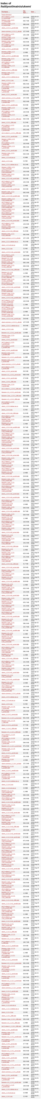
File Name (5, 12)
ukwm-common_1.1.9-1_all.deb (11, 1072)
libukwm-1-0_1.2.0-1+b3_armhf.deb (7, 490)
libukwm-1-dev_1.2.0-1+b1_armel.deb (8, 640)
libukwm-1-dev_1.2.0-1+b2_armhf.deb (8, 598)
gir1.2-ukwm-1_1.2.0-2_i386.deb (11, 388)
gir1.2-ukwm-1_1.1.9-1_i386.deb (11, 1026)
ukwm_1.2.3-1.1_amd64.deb (10, 56)
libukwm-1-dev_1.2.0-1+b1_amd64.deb (8, 623)
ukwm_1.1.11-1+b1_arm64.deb (11, 921)
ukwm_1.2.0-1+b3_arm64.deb (11, 497)
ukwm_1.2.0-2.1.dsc (8, 329)
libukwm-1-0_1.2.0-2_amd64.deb (11, 357)
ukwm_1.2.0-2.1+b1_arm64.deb (11, 318)
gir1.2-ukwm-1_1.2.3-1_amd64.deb (8, 111)
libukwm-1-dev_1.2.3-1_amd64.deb (8, 101)
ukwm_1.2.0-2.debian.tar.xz (10, 406)
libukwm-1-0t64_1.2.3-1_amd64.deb (8, 108)
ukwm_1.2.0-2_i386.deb (9, 381)
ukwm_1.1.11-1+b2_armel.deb (11, 812)
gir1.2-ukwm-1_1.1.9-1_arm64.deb (8, 1085)
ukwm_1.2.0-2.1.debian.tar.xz (10, 325)
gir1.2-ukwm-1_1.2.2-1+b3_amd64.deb (8, 203)
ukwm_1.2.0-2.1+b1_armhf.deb (11, 287)
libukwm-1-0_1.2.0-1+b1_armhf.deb (7, 675)
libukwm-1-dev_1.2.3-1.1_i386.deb (8, 73)
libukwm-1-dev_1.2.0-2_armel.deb (8, 360)
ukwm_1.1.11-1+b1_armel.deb (11, 868)
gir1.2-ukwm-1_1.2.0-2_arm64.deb (8, 343)
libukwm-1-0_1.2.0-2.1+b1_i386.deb (7, 273)
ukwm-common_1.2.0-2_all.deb (11, 364)
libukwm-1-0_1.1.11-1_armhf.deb (11, 980)
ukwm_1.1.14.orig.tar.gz (9, 788)
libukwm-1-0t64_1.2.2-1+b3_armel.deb (8, 210)
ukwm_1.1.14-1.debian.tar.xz (10, 781)
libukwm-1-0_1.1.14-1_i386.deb (11, 732)
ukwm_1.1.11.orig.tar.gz (9, 1005)
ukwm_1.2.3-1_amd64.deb (10, 105)
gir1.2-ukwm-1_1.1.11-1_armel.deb (8, 970)
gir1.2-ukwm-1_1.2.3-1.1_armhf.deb (8, 17)
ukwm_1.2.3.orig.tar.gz (8, 157)
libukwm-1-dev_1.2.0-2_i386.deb (11, 395)
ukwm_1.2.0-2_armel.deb (9, 371)
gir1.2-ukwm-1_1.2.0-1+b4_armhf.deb (8, 451)
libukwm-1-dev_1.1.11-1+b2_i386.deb (8, 823)
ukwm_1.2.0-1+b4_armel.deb (10, 455)
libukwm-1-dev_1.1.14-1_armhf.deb (8, 742)
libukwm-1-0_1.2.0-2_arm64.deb (11, 332)
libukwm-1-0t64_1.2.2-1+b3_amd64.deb (8, 199)
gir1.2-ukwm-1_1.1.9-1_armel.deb (8, 1054)
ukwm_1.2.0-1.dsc (7, 704)
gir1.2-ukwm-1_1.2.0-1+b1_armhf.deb (8, 665)
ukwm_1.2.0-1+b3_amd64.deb (11, 511)
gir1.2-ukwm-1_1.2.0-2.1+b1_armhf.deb (8, 283)
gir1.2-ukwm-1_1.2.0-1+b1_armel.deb (8, 648)
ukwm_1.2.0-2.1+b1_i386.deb (10, 269)
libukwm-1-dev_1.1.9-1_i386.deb (11, 1019)
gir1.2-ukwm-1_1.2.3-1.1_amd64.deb (8, 45)
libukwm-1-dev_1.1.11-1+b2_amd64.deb (8, 795)
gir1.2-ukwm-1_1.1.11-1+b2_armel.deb (8, 816)
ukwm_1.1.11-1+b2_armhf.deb (11, 837)
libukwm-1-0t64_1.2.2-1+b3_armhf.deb (8, 168)
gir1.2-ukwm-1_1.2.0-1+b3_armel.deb (8, 525)
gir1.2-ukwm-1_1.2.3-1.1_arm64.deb (8, 34)
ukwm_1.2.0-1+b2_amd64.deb (11, 581)
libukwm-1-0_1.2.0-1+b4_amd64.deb (7, 430)
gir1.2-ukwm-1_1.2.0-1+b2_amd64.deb (8, 591)
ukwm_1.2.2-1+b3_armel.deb (10, 220)
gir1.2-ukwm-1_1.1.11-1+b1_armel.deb (8, 872)
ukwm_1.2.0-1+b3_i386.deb (10, 546)
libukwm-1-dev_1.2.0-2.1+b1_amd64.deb (8, 294)
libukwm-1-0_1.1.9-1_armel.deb (11, 1051)
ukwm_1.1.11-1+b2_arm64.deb (11, 833)
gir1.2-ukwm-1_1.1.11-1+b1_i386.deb (8, 889)
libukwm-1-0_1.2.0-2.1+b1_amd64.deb (7, 304)
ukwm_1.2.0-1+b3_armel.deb (10, 532)
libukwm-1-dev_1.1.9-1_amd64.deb (8, 1033)
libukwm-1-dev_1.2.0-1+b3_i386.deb (8, 539)
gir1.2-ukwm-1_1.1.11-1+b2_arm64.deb (8, 851)
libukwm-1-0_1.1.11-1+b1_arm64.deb (8, 924)
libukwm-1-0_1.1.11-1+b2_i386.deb (8, 819)
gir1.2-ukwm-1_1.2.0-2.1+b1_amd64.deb (8, 301)
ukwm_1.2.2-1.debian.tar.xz (10, 241)
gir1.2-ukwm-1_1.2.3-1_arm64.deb (8, 126)
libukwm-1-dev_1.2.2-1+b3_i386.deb (8, 234)
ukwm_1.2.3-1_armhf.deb (9, 150)
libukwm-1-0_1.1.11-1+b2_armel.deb (8, 809)
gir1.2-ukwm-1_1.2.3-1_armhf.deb (8, 143)
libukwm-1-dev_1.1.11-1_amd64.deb (8, 949)
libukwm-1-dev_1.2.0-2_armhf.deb (8, 385)
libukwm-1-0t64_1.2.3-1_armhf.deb (8, 147)
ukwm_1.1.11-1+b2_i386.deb (10, 826)
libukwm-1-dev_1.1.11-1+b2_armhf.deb (8, 847)
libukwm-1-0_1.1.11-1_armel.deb (11, 963)
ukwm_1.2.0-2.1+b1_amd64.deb (11, 297)
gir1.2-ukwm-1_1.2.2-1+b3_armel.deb (8, 213)
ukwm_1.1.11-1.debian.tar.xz (10, 1009)
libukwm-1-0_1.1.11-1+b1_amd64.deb (8, 914)
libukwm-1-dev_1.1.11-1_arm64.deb (8, 994)
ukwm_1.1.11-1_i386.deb (9, 931)
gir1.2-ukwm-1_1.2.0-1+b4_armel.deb (8, 462)
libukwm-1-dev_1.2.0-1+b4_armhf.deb (8, 441)
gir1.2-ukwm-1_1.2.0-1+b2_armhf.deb (8, 605)
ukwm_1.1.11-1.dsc (7, 1012)
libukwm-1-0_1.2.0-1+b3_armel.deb (7, 535)
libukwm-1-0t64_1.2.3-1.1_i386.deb (8, 66)
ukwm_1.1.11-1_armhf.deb (10, 973)
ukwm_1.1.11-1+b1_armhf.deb (11, 879)
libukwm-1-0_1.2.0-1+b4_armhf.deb (7, 444)
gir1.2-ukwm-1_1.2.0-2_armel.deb (8, 367)
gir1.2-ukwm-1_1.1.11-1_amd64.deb (8, 956)
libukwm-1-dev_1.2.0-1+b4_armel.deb (8, 458)
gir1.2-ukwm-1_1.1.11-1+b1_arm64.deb (8, 917)
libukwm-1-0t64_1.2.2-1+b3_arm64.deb (8, 185)
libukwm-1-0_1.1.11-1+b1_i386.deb (8, 893)
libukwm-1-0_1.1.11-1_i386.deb (11, 938)
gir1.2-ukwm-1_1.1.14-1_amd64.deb (8, 774)
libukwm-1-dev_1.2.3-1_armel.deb (8, 90)
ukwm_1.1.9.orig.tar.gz (8, 1093)
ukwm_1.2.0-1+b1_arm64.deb (11, 679)
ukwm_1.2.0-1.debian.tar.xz (10, 697)
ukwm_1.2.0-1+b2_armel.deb (10, 567)
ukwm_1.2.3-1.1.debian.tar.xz (10, 77)
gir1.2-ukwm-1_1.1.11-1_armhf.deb (8, 984)
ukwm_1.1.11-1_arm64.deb (10, 991)
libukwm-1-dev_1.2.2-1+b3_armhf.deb (8, 175)
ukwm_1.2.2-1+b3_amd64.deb (11, 196)
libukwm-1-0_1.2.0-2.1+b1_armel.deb (7, 259)
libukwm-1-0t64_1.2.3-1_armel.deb (8, 83)
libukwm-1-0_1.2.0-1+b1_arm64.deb (7, 682)
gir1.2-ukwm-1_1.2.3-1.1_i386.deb (8, 62)
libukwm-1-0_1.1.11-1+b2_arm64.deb (8, 858)
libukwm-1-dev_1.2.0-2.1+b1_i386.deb (8, 266)
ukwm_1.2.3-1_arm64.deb (9, 136)
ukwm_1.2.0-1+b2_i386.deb (10, 564)
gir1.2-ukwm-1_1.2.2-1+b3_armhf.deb (8, 171)
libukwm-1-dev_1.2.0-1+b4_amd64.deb (8, 437)
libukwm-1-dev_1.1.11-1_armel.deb (8, 966)
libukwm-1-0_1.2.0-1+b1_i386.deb (7, 654)
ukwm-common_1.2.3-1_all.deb (11, 98)
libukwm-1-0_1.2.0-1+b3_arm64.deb (7, 504)
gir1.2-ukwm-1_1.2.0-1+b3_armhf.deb (8, 486)
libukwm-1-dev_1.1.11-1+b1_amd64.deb (8, 910)
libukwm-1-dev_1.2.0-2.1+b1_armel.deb (8, 262)
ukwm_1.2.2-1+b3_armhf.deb (10, 178)
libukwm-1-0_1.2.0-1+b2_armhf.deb (7, 602)
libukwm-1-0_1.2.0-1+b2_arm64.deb (7, 619)
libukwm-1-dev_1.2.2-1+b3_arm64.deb (8, 192)
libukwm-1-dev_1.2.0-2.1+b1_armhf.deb (8, 280)
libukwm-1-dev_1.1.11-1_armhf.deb (8, 977)
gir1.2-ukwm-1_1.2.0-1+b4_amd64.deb (8, 434)
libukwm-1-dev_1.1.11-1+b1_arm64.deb (8, 928)
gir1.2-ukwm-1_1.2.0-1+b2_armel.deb (8, 574)
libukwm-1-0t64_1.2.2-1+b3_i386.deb (8, 227)
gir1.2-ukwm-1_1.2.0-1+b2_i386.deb (8, 556)
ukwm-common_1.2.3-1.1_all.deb (12, 31)
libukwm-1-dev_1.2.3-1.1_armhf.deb (8, 20)
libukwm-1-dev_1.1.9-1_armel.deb (8, 1047)
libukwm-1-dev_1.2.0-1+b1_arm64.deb (8, 690)
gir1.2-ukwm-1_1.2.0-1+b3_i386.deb (8, 542)
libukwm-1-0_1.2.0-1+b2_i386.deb (7, 560)
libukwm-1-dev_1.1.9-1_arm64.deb (8, 1078)
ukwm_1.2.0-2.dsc (7, 409)
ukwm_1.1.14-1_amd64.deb (10, 770)
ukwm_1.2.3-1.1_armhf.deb (10, 28)
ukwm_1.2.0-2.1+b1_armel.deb (11, 252)
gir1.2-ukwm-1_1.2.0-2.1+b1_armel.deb (8, 255)
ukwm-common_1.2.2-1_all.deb (11, 238)
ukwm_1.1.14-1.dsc (7, 784)
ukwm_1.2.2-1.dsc (7, 248)
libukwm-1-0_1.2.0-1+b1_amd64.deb (7, 633)
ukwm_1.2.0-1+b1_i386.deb (10, 658)
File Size (24, 11)
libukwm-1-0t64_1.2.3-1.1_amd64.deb (8, 38)
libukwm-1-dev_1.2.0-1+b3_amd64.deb (8, 514)
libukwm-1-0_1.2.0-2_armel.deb (11, 374)
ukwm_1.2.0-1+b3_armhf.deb (10, 494)
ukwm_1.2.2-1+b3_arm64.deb (11, 189)
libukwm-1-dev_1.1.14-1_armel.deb (8, 707)
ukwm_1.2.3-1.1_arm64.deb (10, 49)
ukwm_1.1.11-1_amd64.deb (10, 945)
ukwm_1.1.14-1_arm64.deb (10, 753)
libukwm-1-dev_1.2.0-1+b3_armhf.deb (8, 483)
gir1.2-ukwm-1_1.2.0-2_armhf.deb (8, 402)
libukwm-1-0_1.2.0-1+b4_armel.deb (7, 465)
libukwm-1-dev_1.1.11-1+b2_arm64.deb (8, 854)
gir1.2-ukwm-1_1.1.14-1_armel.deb (8, 711)
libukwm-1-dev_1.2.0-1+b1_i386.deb (8, 651)
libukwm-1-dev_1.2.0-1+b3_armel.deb (8, 528)
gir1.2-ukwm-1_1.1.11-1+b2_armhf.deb (8, 844)
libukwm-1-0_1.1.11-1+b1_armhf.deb (8, 886)
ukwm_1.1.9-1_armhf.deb (9, 1058)
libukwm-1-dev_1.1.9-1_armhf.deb (8, 1061)
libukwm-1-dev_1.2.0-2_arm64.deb (8, 336)
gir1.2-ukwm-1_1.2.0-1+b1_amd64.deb (8, 626)
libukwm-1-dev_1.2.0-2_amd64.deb (8, 353)
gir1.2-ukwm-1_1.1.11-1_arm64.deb (8, 1001)
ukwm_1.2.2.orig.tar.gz (8, 245)
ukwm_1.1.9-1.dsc (7, 1096)
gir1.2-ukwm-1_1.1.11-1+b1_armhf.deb (8, 875)
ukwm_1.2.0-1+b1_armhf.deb (10, 672)
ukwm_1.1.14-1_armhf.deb (10, 725)
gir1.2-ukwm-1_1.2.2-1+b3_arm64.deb (8, 182)
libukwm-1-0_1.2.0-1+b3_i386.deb (7, 549)
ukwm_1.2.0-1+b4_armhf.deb (10, 448)
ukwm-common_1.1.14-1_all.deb (11, 763)
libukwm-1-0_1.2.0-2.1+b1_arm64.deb (7, 311)
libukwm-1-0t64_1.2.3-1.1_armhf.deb (8, 24)
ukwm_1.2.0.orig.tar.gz (8, 700)
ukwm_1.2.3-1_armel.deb (9, 94)
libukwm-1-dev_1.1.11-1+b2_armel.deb (8, 805)
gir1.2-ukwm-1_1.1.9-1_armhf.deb (8, 1068)
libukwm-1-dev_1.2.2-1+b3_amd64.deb (8, 206)
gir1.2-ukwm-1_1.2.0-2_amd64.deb (8, 346)
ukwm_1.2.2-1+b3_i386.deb (10, 231)
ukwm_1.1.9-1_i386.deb (9, 1015)
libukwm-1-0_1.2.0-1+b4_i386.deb (7, 423)
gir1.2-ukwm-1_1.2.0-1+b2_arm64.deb (8, 612)
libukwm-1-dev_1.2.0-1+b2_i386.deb (8, 553)
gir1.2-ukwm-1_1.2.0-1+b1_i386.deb (8, 661)
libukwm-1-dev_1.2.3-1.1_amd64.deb (8, 41)
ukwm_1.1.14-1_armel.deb (10, 714)
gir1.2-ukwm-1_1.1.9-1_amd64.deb (8, 1040)
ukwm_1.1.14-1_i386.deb (9, 728)
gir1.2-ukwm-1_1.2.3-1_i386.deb (11, 133)
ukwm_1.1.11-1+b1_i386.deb (10, 900)
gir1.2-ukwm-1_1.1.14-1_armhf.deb (8, 739)
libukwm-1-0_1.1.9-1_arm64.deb (11, 1082)
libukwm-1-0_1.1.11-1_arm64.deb (8, 998)
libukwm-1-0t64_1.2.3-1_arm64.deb (8, 115)
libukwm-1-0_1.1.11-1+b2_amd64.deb (8, 791)
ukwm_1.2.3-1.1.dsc (8, 80)
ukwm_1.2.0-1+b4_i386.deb (10, 413)
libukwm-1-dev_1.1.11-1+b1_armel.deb (8, 861)
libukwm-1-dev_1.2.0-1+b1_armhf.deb (8, 669)
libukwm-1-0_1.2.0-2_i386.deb (11, 399)
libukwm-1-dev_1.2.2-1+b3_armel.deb (8, 217)
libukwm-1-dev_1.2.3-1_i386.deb (11, 119)
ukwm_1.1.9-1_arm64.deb (9, 1075)
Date (32, 12)
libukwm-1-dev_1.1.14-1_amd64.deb (8, 777)
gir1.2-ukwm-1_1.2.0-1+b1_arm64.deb (8, 686)
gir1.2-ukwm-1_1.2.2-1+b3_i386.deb (8, 224)
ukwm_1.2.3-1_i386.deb (9, 122)
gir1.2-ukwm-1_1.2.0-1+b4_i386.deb (8, 416)
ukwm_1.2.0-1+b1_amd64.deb (11, 630)
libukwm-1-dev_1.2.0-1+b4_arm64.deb (8, 479)
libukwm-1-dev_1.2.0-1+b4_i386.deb (8, 420)
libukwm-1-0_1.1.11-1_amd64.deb (8, 952)
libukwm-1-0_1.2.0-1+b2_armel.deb (7, 577)
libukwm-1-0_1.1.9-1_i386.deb (11, 1023)
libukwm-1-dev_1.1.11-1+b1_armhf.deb (8, 882)
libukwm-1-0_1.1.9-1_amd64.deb (11, 1037)
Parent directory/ (6, 14)
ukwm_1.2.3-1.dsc (7, 161)
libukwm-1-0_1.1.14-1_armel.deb (11, 718)
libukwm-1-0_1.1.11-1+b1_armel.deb (8, 865)
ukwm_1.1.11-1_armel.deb (10, 959)
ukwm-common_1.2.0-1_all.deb (11, 693)
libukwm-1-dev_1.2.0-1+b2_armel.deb (8, 570)
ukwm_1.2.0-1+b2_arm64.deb (11, 616)
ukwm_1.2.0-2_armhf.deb (9, 378)
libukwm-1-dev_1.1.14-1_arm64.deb (8, 749)
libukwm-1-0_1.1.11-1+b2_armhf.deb (8, 840)
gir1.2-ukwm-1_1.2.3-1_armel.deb (8, 87)
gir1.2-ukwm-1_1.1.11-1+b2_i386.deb (8, 830)
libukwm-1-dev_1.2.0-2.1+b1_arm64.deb (8, 315)
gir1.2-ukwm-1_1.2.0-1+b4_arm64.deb (8, 469)
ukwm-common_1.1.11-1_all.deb (11, 988)
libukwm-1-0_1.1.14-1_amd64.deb (8, 767)
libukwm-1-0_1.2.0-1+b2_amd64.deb (7, 584)
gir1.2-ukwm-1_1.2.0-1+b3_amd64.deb (8, 521)
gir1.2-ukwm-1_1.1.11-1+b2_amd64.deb (8, 798)
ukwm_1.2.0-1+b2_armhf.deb (10, 595)
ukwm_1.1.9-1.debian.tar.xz (10, 1089)
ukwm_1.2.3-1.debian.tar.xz (10, 164)
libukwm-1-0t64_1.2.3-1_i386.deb (8, 139)
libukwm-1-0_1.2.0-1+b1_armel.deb (7, 637)
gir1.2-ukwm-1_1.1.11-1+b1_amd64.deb (8, 907)
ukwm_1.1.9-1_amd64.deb (10, 1030)
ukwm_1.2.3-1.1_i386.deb (9, 70)
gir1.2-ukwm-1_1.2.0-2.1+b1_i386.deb (8, 276)
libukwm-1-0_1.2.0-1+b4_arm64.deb (7, 472)
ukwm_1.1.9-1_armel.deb (9, 1044)
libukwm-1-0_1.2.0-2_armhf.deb (11, 392)
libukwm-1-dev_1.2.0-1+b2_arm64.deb (8, 609)
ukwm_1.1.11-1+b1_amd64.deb (11, 903)
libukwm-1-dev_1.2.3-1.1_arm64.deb (8, 59)
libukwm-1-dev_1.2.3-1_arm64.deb (8, 129)
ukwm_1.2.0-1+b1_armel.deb (10, 644)
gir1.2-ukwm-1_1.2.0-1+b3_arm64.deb (8, 500)
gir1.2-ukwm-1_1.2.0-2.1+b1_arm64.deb (8, 308)
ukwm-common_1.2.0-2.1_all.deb (12, 322)
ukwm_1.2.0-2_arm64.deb (9, 339)
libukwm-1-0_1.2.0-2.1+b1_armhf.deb (7, 290)
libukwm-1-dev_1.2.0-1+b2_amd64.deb (8, 588)
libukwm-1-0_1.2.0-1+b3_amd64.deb (7, 518)
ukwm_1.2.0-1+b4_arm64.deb (11, 476)
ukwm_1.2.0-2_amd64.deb (10, 350)
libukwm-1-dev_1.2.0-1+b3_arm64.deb (8, 507)
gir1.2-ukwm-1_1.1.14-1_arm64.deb (8, 756)
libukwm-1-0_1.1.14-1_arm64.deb (8, 760)
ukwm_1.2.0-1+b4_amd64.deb (11, 427)
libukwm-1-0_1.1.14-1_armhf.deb (11, 746)
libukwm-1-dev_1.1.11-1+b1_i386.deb (8, 896)
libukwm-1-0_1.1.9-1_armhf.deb (11, 1065)
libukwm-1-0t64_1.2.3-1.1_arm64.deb (8, 52)
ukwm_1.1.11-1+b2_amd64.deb (11, 802)
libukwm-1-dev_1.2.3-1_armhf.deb (8, 154)
